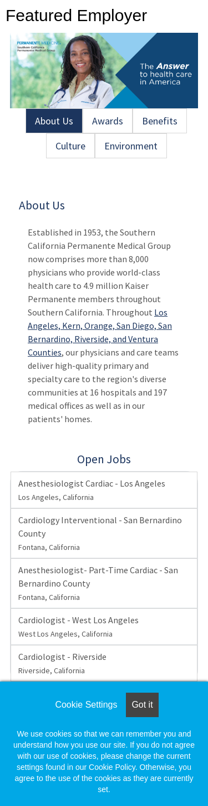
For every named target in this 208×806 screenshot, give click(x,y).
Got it (142, 704)
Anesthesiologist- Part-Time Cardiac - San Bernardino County (98, 583)
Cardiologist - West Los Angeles (78, 626)
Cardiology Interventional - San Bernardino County (100, 533)
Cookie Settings (86, 704)
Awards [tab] (107, 120)
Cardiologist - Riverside (62, 663)
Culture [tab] (70, 145)
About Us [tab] (54, 120)
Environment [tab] (131, 145)
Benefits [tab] (159, 120)
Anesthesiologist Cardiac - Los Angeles (91, 490)
